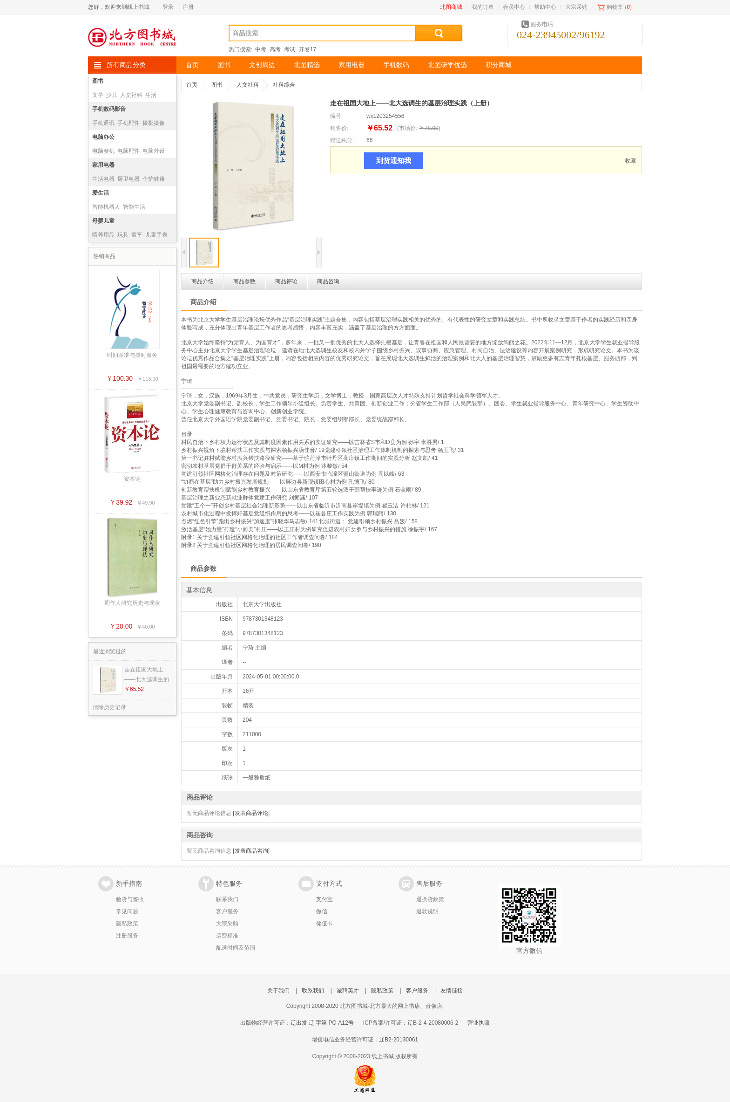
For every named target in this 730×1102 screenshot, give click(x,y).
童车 (136, 235)
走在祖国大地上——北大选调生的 (146, 674)
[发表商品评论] (251, 813)
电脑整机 (103, 151)
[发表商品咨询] (251, 851)
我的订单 (483, 7)
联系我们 (227, 899)
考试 (289, 49)
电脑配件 (128, 151)
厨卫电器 (128, 179)
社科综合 (284, 85)
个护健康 (153, 179)
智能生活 (134, 207)
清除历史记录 (109, 707)
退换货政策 (430, 899)
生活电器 (103, 179)
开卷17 (307, 49)
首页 (192, 65)
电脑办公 (103, 137)
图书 (223, 65)
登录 (168, 7)
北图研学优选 (447, 65)
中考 (260, 49)
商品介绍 (202, 281)
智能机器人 (106, 207)
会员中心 (514, 7)
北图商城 (451, 7)
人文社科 (131, 95)
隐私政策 (127, 923)
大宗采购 (576, 7)
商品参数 (244, 281)
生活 (150, 95)
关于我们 (278, 990)
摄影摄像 (153, 123)
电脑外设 (153, 151)
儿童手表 (156, 235)
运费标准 (227, 935)
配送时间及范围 (235, 948)
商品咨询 (328, 281)
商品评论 (286, 281)
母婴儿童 (103, 221)
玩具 (122, 235)
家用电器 (351, 65)
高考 (275, 49)
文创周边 (262, 65)
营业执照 (478, 1023)
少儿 (111, 95)
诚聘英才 (348, 990)
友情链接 (451, 990)
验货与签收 (130, 899)
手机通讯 (103, 123)
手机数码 (396, 65)
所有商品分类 (126, 65)
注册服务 (127, 935)
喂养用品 (103, 235)
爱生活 (100, 193)
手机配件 (128, 123)
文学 (97, 95)
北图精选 (307, 65)
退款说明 (427, 911)
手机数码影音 (109, 109)
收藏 (630, 160)
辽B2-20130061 (398, 1039)
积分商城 (499, 65)
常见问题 (127, 911)
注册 (188, 7)
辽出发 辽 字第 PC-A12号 (322, 1023)
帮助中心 (545, 7)
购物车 (615, 7)
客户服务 (227, 911)
